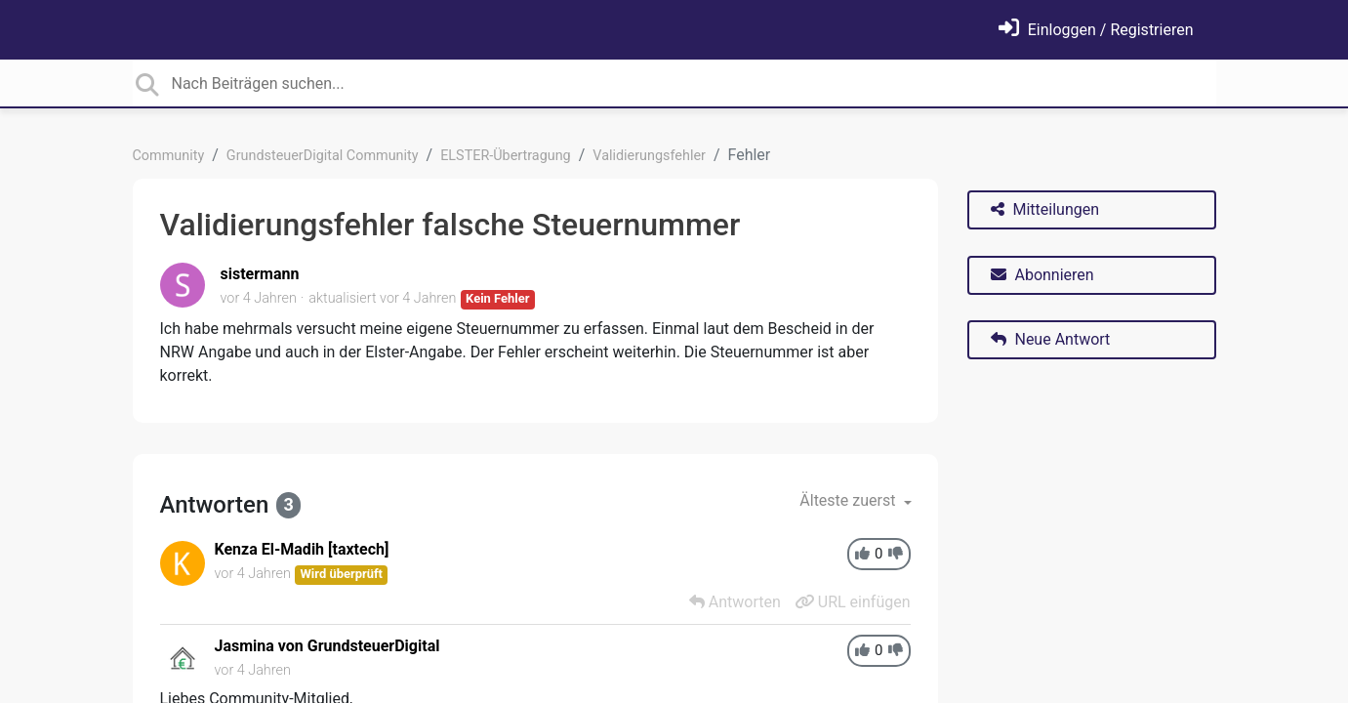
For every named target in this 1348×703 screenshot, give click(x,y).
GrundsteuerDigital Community (322, 155)
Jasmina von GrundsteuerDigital (327, 646)
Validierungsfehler (649, 155)
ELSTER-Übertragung (505, 155)
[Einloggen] (1096, 30)
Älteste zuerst (849, 500)
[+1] (862, 554)
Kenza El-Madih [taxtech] (302, 549)
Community (169, 155)
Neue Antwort (1051, 339)
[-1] (895, 554)
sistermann (260, 274)
